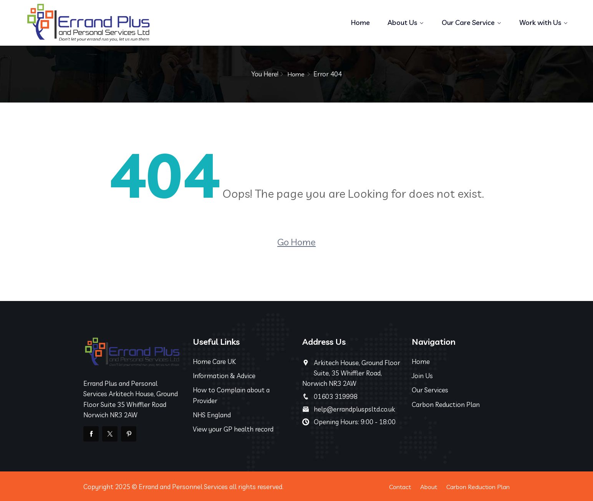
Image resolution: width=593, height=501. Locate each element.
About (423, 486)
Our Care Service (468, 22)
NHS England (212, 414)
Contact (392, 486)
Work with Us (540, 22)
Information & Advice (224, 376)
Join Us (422, 376)
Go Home (296, 241)
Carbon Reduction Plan (446, 404)
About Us (402, 22)
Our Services (430, 390)
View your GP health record (233, 429)
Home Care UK (214, 361)
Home (360, 22)
